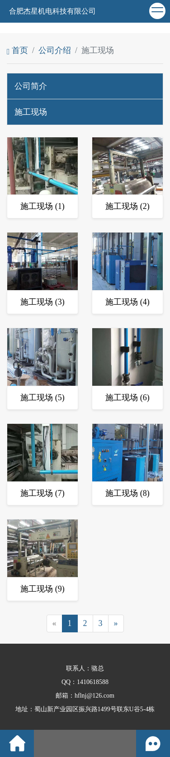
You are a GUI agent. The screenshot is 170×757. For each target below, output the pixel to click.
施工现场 (30, 111)
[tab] (85, 86)
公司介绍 (54, 50)
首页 (17, 50)
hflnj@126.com (94, 695)
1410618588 (93, 682)
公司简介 (30, 86)
